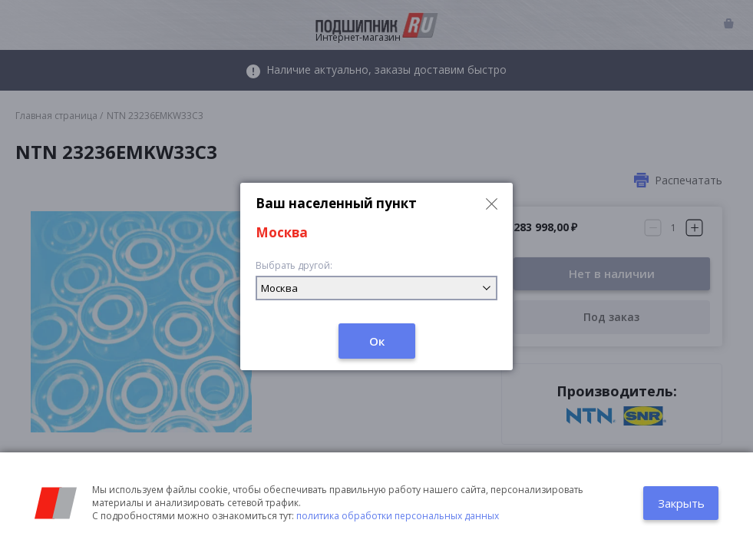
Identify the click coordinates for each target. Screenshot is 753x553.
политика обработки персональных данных (397, 515)
